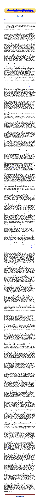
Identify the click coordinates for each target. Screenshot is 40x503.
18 (31, 245)
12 (19, 176)
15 (10, 240)
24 (8, 447)
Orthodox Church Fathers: (20, 10)
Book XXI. (6, 19)
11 (12, 167)
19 (31, 247)
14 (10, 239)
